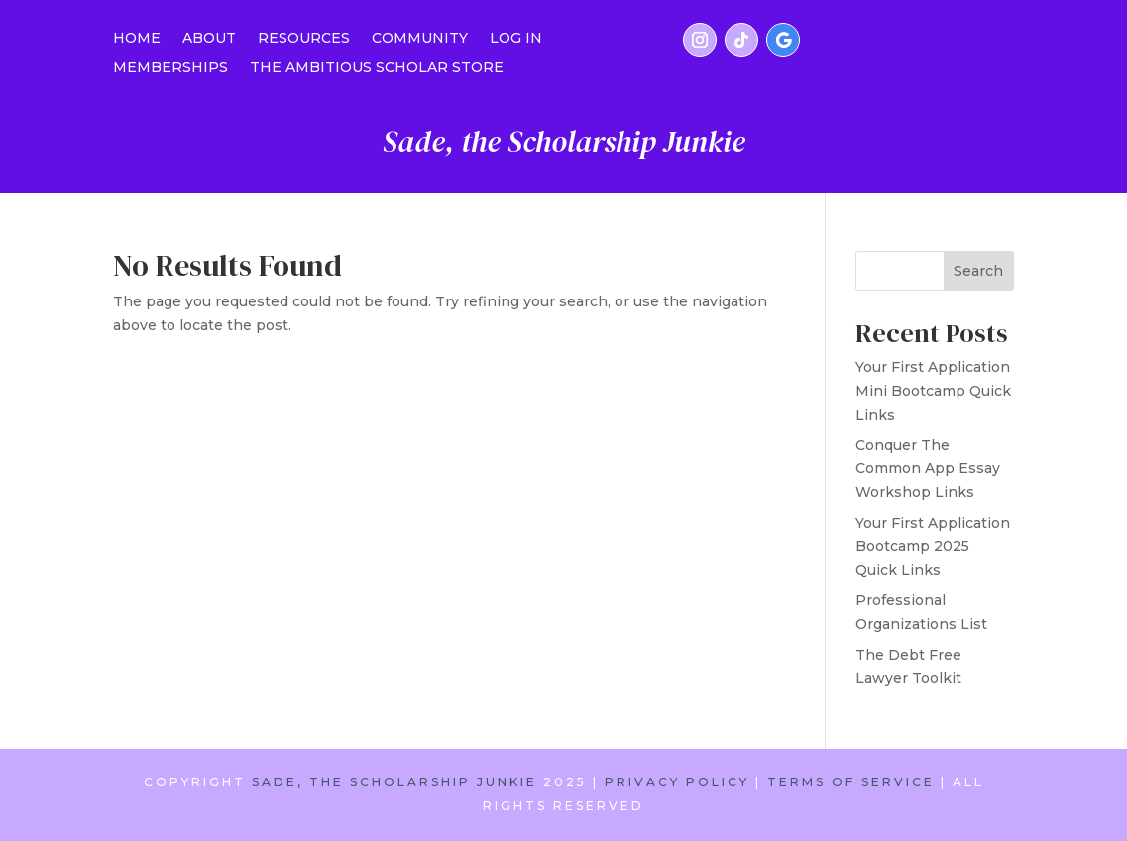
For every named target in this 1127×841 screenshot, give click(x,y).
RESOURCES (304, 39)
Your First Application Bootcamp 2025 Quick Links (932, 546)
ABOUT (209, 39)
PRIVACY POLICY (677, 782)
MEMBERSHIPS (170, 68)
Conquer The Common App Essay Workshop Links (927, 469)
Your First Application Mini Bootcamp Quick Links (933, 390)
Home (137, 39)
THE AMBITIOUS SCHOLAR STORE (377, 68)
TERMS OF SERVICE (851, 782)
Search (978, 271)
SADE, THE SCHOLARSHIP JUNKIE (394, 782)
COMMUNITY (420, 39)
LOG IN (516, 39)
